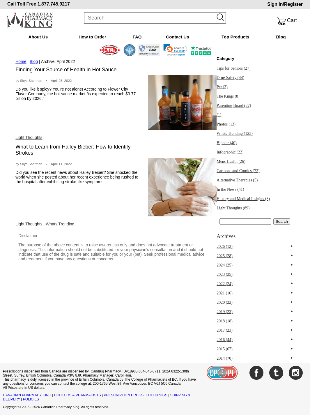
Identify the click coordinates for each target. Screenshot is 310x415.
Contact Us (177, 36)
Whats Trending (60, 224)
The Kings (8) (228, 96)
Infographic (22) (230, 152)
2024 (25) (225, 265)
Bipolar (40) (227, 143)
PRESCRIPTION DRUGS (124, 395)
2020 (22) (225, 302)
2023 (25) (225, 274)
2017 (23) (225, 330)
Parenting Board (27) (234, 105)
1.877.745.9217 (54, 3)
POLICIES (31, 399)
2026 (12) (225, 246)
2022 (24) (225, 284)
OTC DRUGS (156, 395)
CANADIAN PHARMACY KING (27, 395)
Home (20, 61)
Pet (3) (222, 87)
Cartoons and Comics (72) (238, 171)
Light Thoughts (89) (233, 208)
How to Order (92, 36)
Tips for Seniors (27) (234, 68)
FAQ (137, 36)
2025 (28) (225, 256)
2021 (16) (225, 293)
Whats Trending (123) (235, 133)
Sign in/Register (285, 4)
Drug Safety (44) (230, 77)
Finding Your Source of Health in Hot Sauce (65, 70)
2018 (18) (225, 321)
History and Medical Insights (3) (243, 199)
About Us (38, 36)
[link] (175, 50)
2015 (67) (225, 349)
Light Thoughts (28, 137)
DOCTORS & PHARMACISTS (77, 395)
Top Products (235, 36)
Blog (281, 36)
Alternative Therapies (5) (237, 180)
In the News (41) (230, 189)
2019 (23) (225, 312)
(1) (219, 115)
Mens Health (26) (231, 161)
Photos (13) (226, 124)
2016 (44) (225, 340)
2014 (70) (225, 358)
